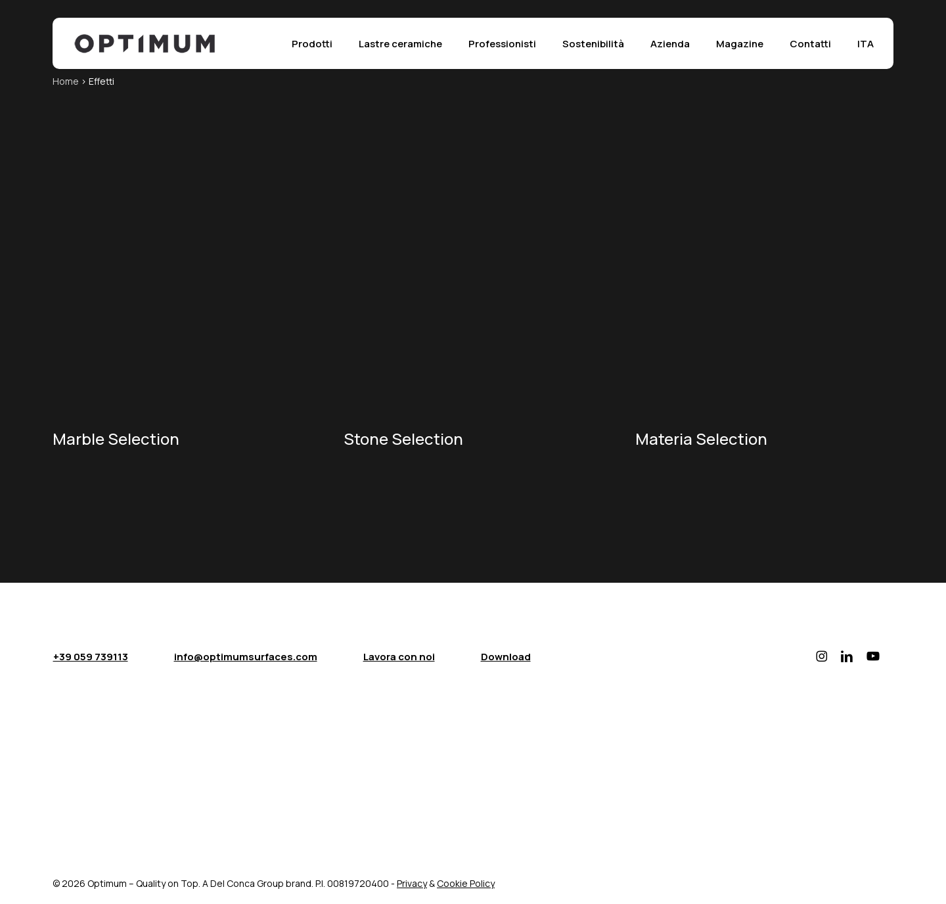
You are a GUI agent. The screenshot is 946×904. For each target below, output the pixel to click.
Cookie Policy (466, 883)
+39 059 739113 (90, 657)
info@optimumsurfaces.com (245, 657)
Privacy (412, 883)
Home (66, 81)
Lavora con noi (399, 657)
